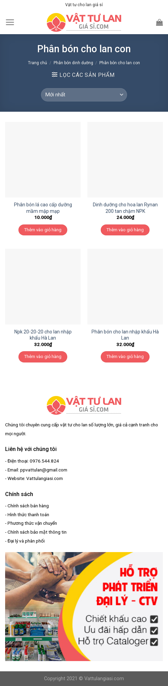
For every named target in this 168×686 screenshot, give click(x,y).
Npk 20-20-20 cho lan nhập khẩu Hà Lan (43, 335)
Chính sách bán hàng (28, 505)
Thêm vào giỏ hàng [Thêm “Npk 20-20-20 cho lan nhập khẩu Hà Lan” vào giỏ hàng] (42, 356)
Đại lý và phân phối (26, 541)
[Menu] (10, 22)
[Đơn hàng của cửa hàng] (84, 94)
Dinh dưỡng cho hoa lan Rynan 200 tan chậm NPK (125, 208)
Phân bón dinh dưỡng (73, 62)
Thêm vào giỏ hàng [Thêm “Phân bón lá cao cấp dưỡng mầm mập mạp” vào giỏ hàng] (42, 229)
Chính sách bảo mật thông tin (37, 532)
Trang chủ (37, 62)
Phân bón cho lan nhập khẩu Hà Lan (125, 335)
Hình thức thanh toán (28, 514)
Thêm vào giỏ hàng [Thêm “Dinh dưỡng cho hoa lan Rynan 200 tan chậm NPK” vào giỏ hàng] (125, 229)
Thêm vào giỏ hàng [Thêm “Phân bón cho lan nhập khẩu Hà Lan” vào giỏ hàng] (125, 356)
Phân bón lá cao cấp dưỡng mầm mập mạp (43, 208)
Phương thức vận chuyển (32, 523)
